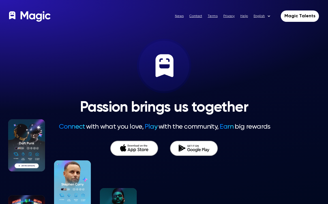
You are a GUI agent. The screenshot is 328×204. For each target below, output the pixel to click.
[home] (30, 16)
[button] (264, 16)
